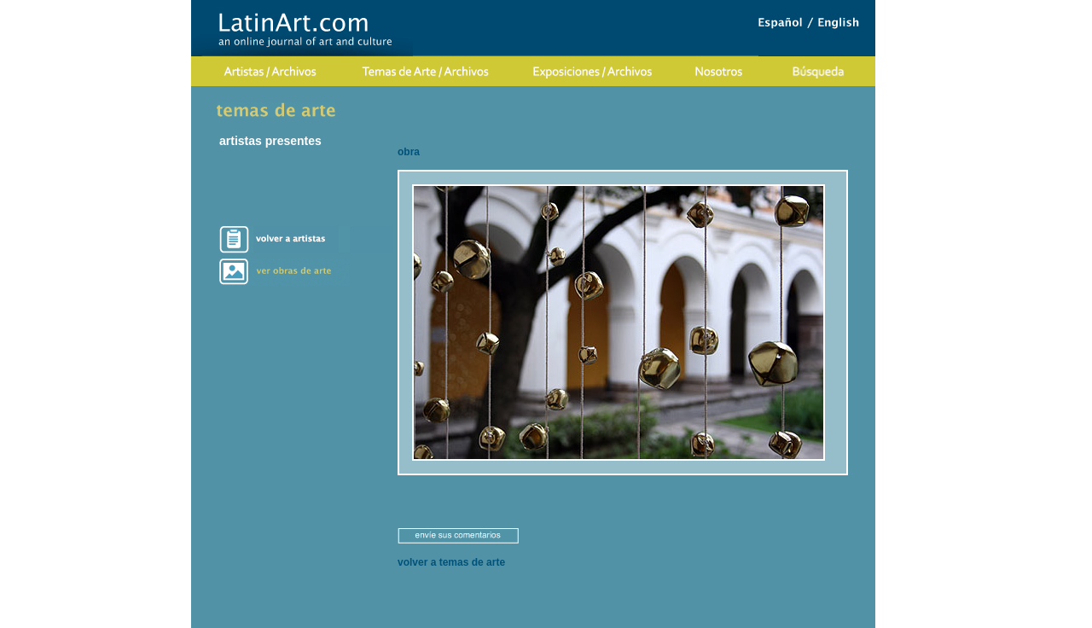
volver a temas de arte (451, 562)
